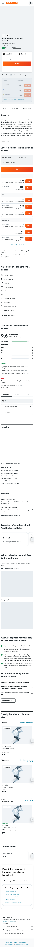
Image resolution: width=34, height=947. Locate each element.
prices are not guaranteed (9, 890)
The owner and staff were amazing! (14, 370)
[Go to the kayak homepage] (11, 3)
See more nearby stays (26, 692)
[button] (3, 3)
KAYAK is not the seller (18, 896)
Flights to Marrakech (11, 861)
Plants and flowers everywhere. (12, 388)
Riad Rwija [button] (5, 755)
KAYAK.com (9, 912)
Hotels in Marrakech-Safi (22, 913)
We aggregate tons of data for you (18, 899)
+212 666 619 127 (7, 45)
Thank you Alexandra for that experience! (15, 373)
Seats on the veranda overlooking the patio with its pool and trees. (16, 382)
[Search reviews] (18, 400)
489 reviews (17, 48)
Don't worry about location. (11, 385)
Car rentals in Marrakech (12, 863)
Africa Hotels (22, 912)
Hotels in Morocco (8, 913)
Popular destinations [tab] (25, 850)
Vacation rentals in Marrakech (13, 871)
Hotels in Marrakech (10, 869)
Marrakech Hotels (10, 915)
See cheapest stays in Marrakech (26, 730)
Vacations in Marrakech (11, 866)
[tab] (6, 394)
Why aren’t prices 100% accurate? (18, 902)
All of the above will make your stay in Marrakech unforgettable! (14, 367)
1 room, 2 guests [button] (9, 59)
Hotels (15, 912)
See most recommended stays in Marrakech (26, 769)
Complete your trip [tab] (10, 850)
